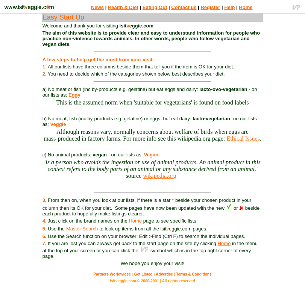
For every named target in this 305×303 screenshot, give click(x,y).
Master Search (82, 229)
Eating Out (155, 7)
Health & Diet (123, 7)
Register (210, 7)
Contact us (183, 7)
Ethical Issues (242, 138)
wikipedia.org (159, 176)
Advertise (164, 274)
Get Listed (143, 274)
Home (245, 7)
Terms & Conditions (193, 274)
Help (229, 7)
